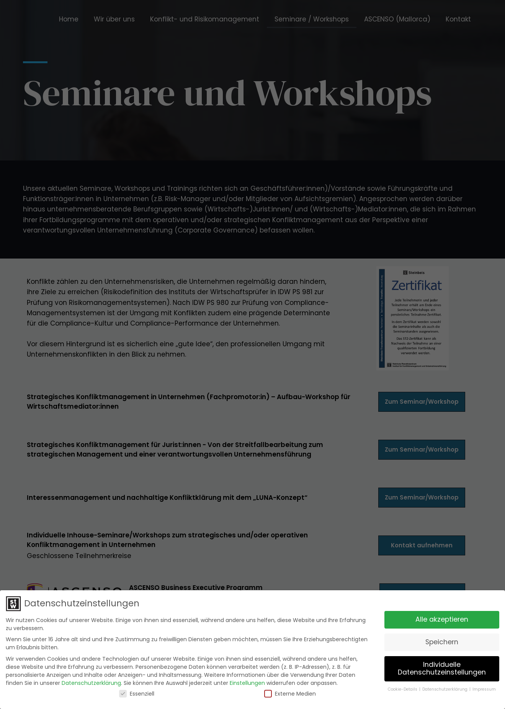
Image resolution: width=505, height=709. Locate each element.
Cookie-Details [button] (403, 689)
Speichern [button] (441, 642)
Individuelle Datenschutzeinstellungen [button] (442, 668)
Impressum (484, 689)
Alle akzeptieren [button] (441, 619)
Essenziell (136, 693)
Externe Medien (290, 693)
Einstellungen (247, 682)
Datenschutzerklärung (91, 682)
